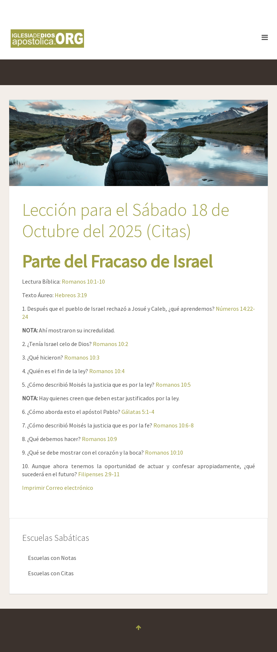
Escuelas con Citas (51, 573)
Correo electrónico (69, 487)
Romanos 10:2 (110, 343)
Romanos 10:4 (106, 371)
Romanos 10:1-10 (83, 281)
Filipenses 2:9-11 (99, 474)
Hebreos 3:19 (71, 295)
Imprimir (34, 487)
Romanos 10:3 (81, 357)
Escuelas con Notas (52, 557)
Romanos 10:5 (173, 384)
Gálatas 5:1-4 (137, 411)
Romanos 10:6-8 (173, 425)
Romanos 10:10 (164, 452)
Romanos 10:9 (99, 438)
